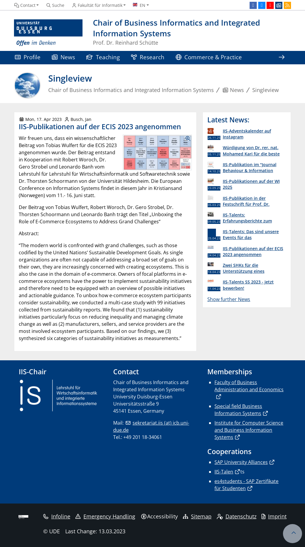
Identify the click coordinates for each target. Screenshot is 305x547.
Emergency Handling (105, 516)
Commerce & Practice (209, 57)
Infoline (56, 516)
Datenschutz (236, 516)
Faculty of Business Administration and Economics (249, 386)
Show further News (228, 299)
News (63, 57)
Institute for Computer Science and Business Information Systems (248, 430)
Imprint (274, 516)
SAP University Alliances (241, 462)
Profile (28, 57)
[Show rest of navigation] (281, 57)
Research (147, 57)
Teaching (103, 57)
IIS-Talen (223, 471)
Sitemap (197, 516)
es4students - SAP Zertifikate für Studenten (246, 485)
